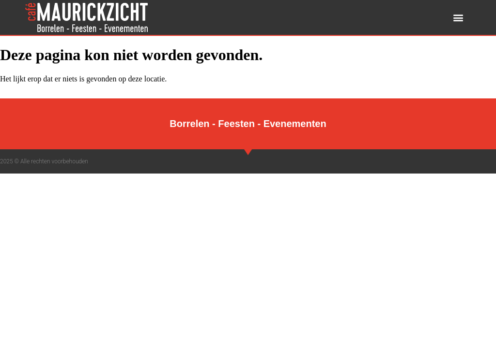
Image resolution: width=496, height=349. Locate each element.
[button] (458, 18)
